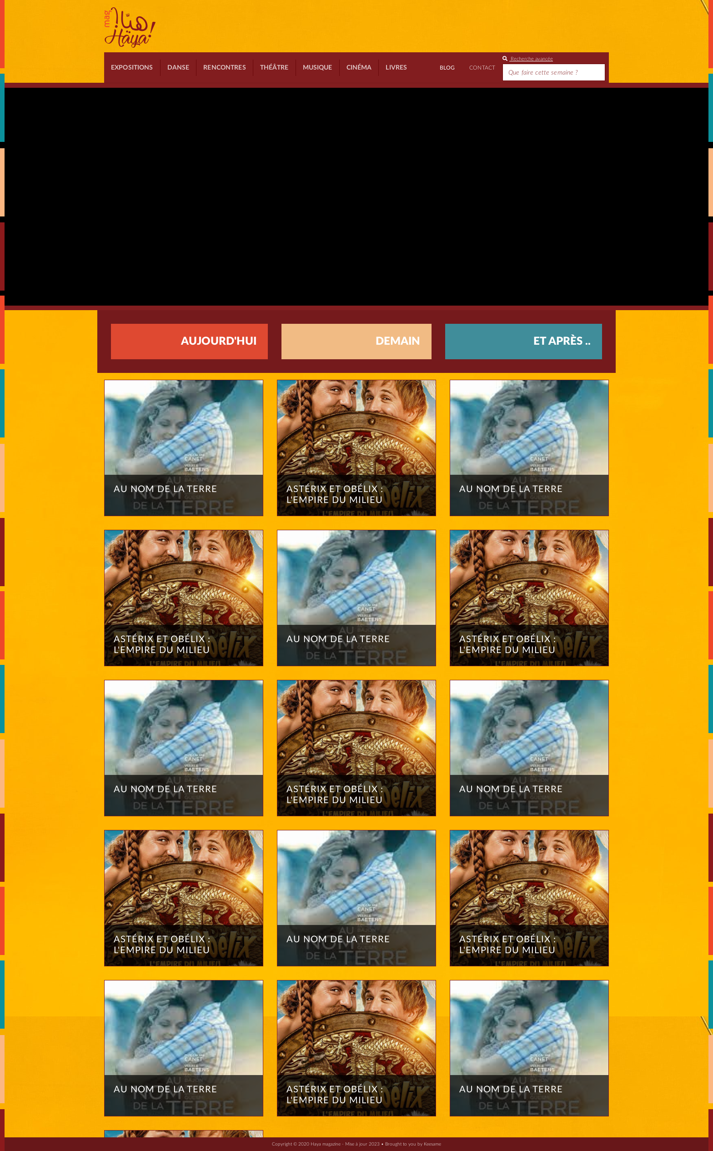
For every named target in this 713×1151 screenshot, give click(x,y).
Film (117, 392)
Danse (178, 68)
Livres (396, 68)
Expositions (132, 68)
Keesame (432, 1144)
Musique (317, 68)
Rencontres (224, 68)
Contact (482, 67)
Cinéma (359, 68)
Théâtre (274, 68)
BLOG (447, 67)
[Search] (553, 72)
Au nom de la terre (165, 489)
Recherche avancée (527, 58)
